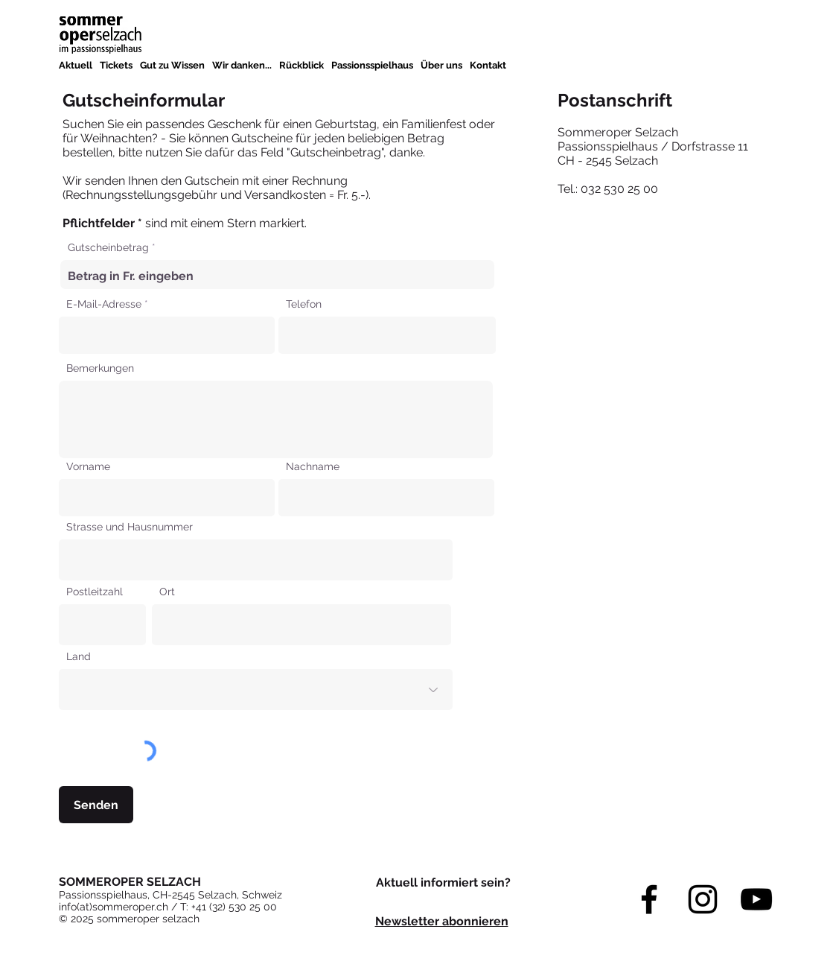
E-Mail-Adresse (103, 304)
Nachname (312, 466)
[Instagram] (702, 899)
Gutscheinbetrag (108, 247)
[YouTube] (756, 899)
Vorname (88, 466)
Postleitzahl (94, 591)
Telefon (304, 304)
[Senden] (96, 804)
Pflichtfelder (100, 223)
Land (78, 656)
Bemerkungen (100, 368)
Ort (167, 591)
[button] (172, 65)
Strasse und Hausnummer (129, 527)
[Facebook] (649, 899)
